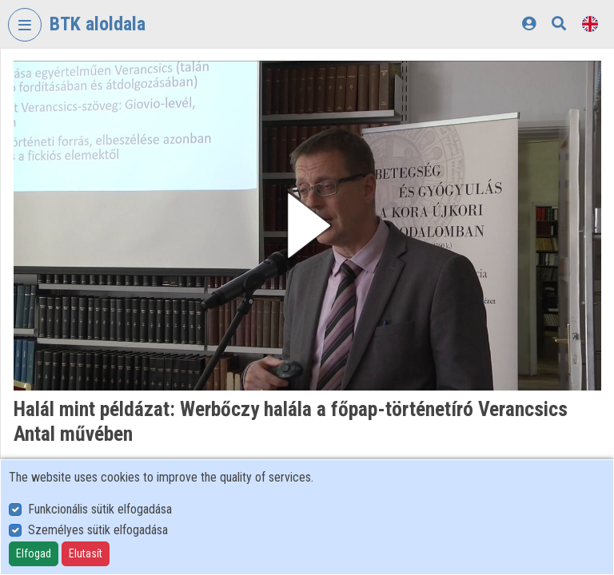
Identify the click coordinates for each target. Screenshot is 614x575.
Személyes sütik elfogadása (98, 529)
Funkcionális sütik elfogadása (100, 509)
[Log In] (529, 23)
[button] (307, 226)
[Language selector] (590, 23)
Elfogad (33, 553)
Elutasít (85, 553)
